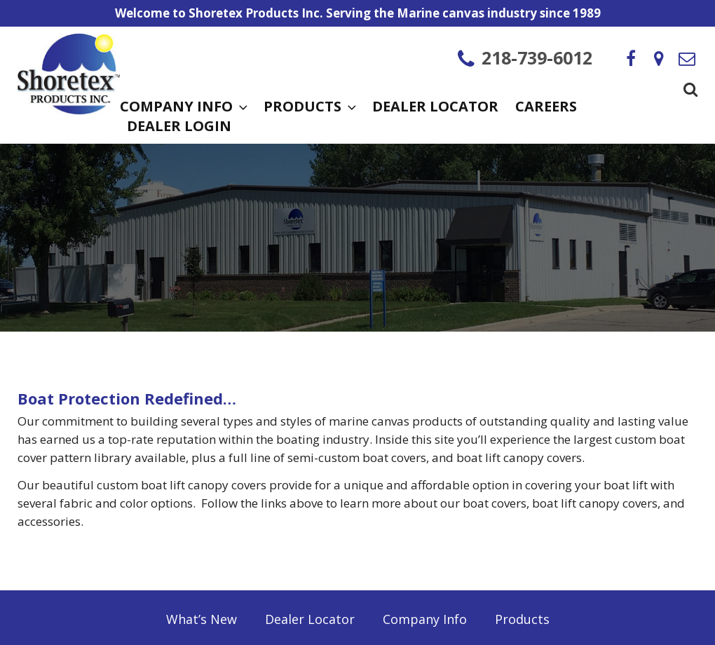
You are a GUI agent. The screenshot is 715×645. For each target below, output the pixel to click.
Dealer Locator (435, 108)
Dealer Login (179, 127)
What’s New (201, 619)
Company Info (183, 108)
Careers (546, 108)
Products (309, 108)
